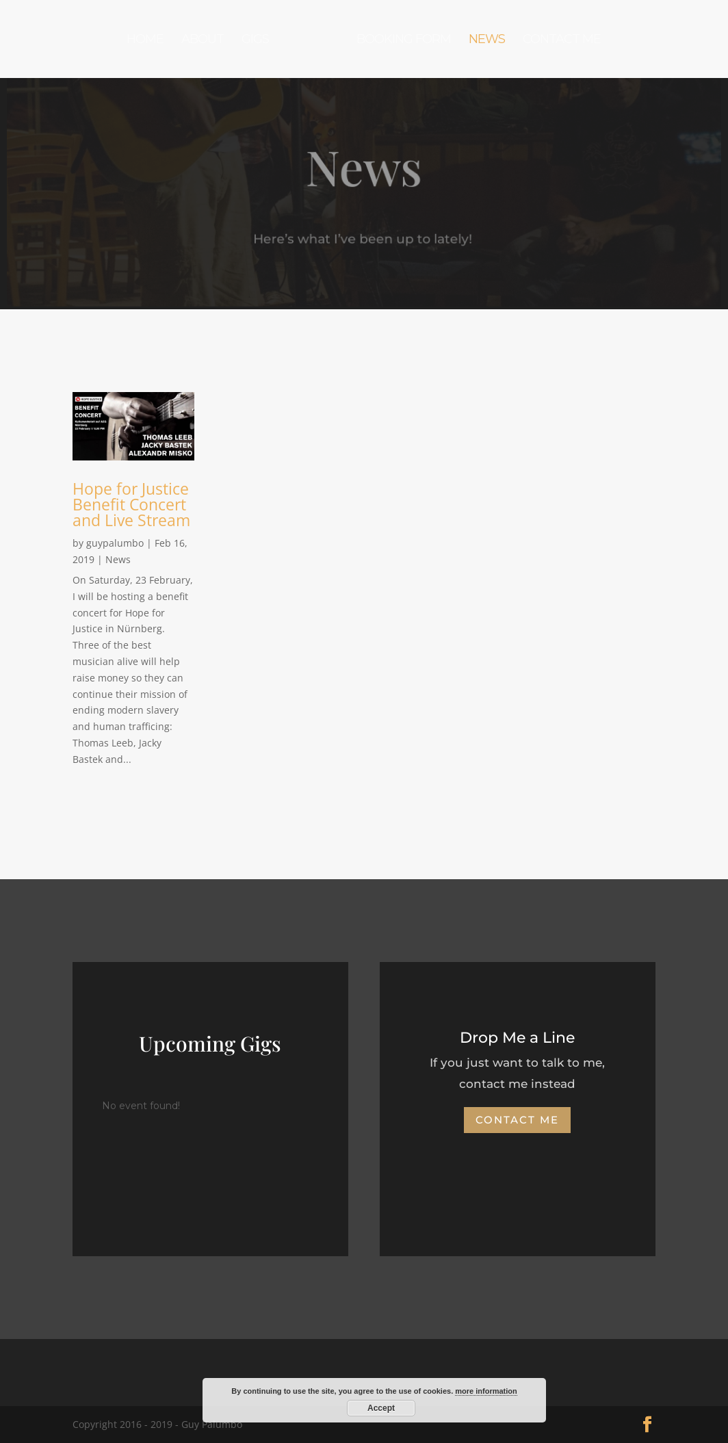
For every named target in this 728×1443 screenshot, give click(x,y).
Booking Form (403, 40)
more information (486, 1391)
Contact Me (562, 40)
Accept (381, 1408)
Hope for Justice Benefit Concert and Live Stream (131, 504)
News (487, 40)
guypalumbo (115, 542)
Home (145, 40)
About (202, 40)
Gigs (255, 40)
